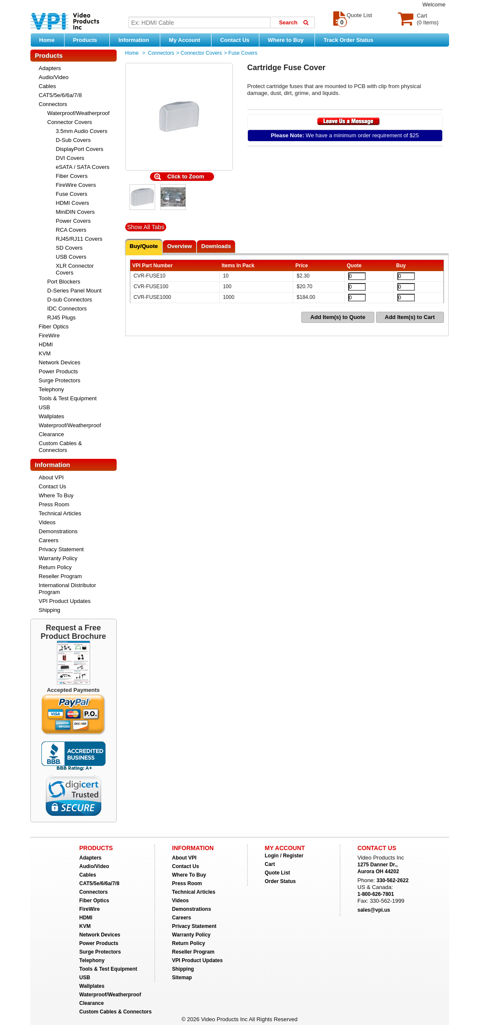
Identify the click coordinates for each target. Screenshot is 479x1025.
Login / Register (284, 856)
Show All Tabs (146, 227)
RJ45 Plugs (61, 317)
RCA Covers (71, 230)
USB (44, 407)
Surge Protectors (60, 380)
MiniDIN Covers (75, 212)
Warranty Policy (58, 558)
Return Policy (55, 567)
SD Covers (69, 248)
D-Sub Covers (73, 140)
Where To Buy (56, 495)
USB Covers (71, 257)
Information (137, 39)
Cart (270, 864)
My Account (188, 39)
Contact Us (235, 40)
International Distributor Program (67, 588)
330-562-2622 (392, 880)
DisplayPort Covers (79, 149)
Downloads (216, 246)
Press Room (54, 504)
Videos (47, 522)
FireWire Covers (76, 185)
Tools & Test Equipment (68, 398)
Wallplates (51, 416)
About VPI (51, 477)
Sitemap (182, 978)
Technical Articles (60, 513)
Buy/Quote (144, 246)
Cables (47, 86)
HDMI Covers (72, 203)
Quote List (277, 873)
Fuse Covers (72, 194)
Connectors (53, 104)
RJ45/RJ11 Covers (79, 239)
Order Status (280, 881)
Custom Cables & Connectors (60, 446)
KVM (45, 353)
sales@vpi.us (374, 910)
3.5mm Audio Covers (82, 131)
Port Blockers (63, 281)
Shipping (50, 610)
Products (89, 39)
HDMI (46, 344)
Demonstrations (58, 531)
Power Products (58, 371)
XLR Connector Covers (75, 269)
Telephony (51, 389)
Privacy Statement (61, 549)
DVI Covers (70, 158)
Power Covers (73, 221)
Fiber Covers (72, 176)
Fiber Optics (54, 326)
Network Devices (60, 362)
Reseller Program (60, 576)
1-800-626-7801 (376, 894)
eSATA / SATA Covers (82, 167)
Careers (49, 540)
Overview (179, 246)
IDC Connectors (67, 308)
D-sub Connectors (69, 299)
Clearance (51, 434)
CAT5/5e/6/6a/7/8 (60, 95)
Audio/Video (54, 77)
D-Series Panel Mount (74, 290)
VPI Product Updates (65, 601)
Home (47, 40)
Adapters (50, 68)
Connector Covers (69, 122)
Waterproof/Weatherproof (78, 113)
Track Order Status (348, 40)
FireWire (49, 335)
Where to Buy (289, 39)
